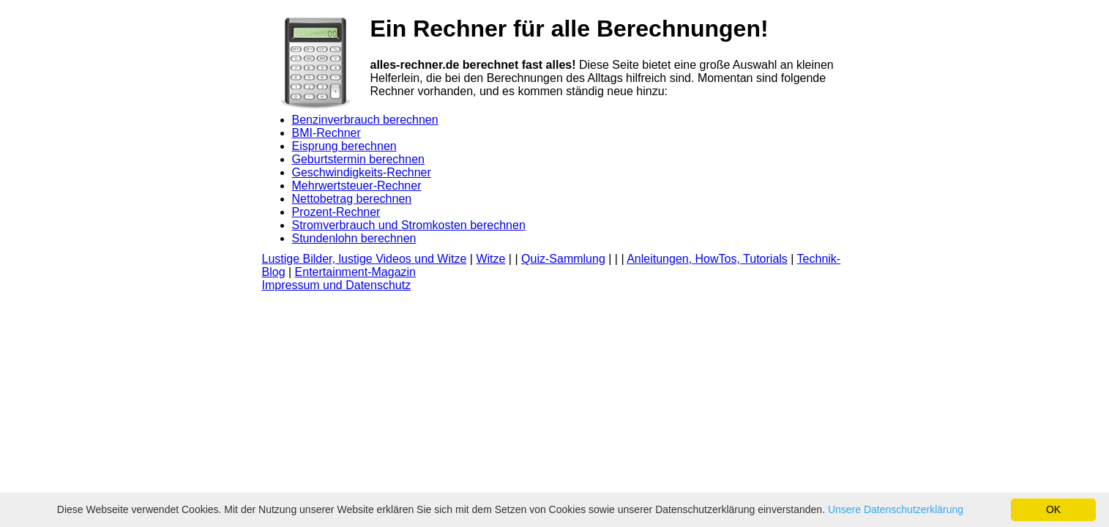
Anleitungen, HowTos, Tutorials (707, 259)
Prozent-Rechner (336, 212)
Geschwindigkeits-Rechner (361, 172)
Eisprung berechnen (344, 146)
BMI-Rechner (326, 133)
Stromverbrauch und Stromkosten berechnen (409, 225)
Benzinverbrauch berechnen (365, 119)
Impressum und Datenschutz (336, 285)
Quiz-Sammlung (563, 259)
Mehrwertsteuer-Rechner (357, 185)
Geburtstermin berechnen (358, 159)
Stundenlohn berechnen (354, 238)
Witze (490, 259)
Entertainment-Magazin (355, 272)
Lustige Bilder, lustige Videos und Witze (364, 259)
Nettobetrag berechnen (352, 199)
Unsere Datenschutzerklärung (895, 509)
